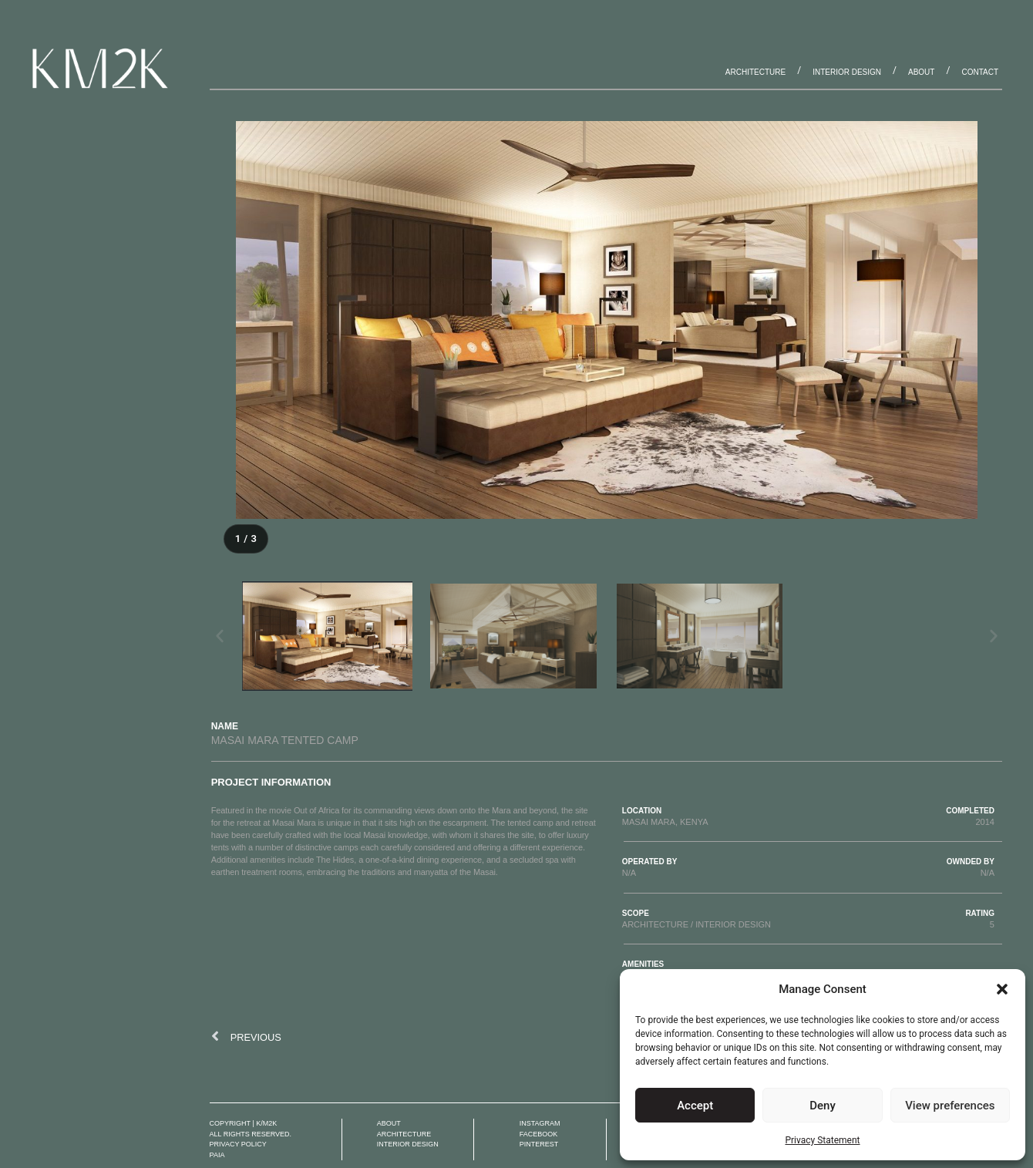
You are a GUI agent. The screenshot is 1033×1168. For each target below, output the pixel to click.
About (921, 72)
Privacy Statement (822, 1140)
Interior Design (847, 72)
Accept (695, 1105)
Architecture (755, 72)
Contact (979, 72)
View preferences (949, 1105)
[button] (1002, 989)
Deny (822, 1105)
